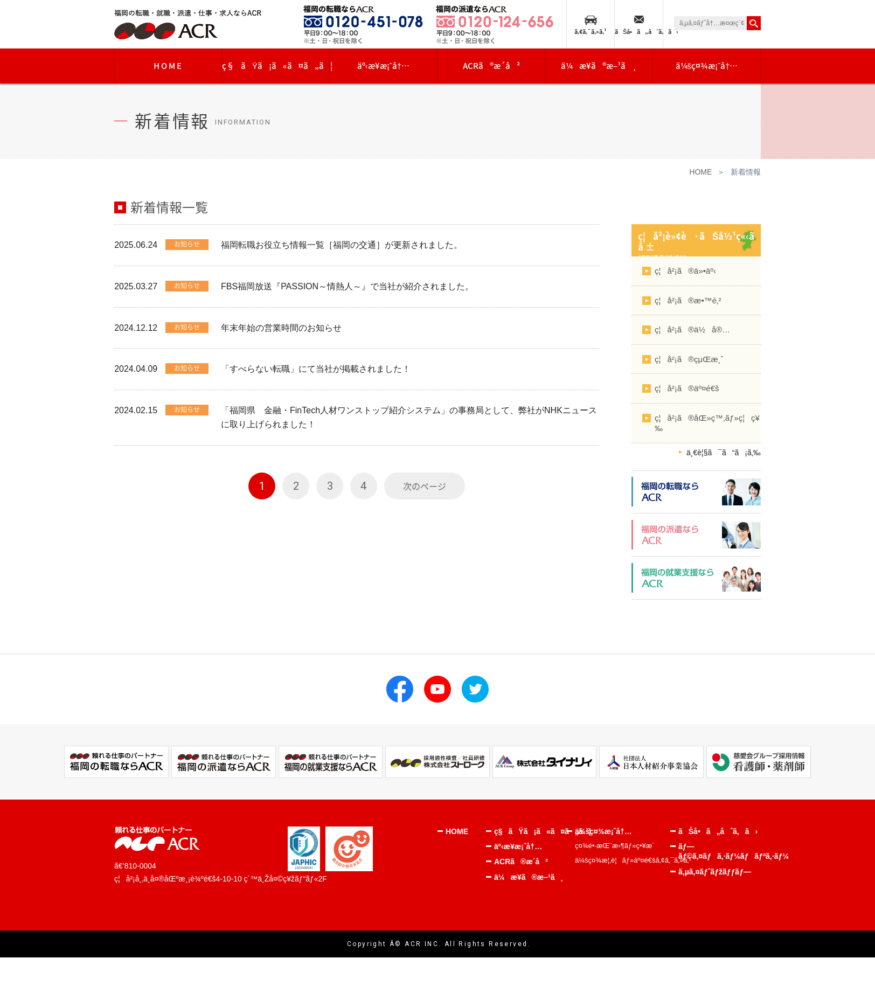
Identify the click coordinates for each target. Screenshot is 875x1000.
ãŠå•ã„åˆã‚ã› (639, 31)
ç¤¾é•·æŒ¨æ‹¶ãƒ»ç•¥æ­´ (615, 846)
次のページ (424, 486)
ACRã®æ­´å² (491, 66)
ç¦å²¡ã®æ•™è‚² (688, 300)
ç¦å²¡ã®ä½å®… (692, 329)
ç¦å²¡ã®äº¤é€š (687, 388)
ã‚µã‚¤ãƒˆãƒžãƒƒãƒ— (714, 871)
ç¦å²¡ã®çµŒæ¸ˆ (689, 359)
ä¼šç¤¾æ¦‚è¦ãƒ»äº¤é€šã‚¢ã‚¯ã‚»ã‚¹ (622, 860)
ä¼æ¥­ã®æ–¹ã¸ (599, 66)
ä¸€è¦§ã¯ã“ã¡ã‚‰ (723, 453)
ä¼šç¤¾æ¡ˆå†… (707, 66)
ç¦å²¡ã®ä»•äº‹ (685, 270)
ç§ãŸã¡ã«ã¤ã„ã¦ (276, 66)
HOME (168, 66)
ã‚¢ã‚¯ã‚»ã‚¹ (590, 31)
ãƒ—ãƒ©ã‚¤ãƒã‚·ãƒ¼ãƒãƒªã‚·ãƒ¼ (718, 851)
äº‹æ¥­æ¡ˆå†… (383, 66)
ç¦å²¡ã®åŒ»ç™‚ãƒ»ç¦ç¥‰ (707, 423)
